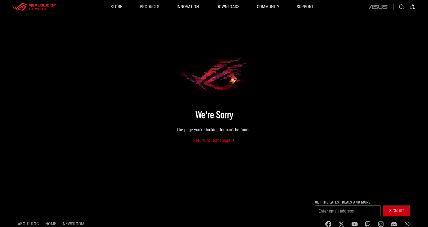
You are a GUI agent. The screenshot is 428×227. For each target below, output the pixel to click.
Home (50, 223)
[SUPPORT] (305, 7)
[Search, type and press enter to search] (401, 6)
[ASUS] (378, 6)
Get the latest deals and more (342, 202)
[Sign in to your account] (412, 7)
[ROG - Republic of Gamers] (34, 7)
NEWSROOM (73, 223)
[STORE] (116, 7)
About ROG (28, 223)
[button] (149, 7)
